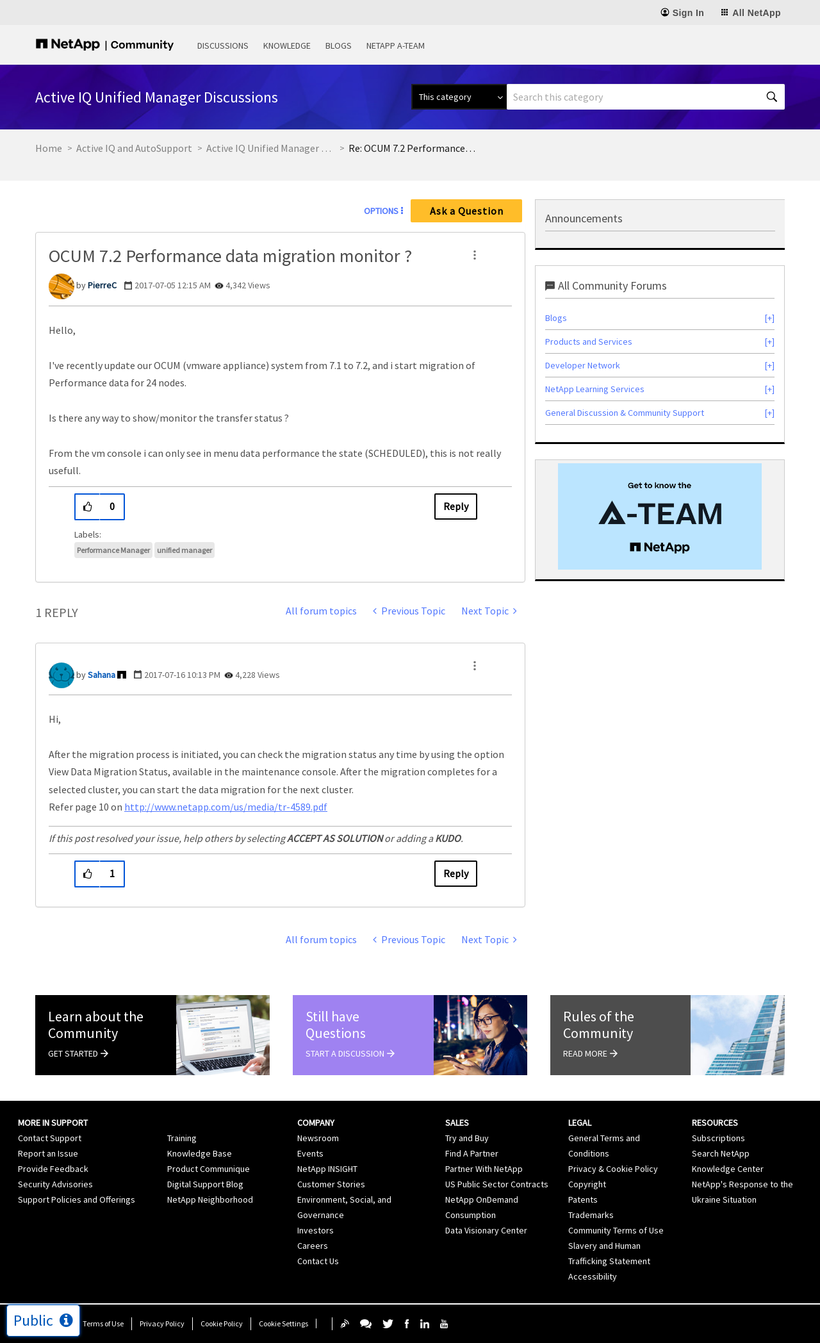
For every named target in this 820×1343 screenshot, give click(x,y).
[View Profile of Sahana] (101, 674)
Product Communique (208, 1168)
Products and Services (588, 341)
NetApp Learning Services (594, 389)
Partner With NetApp (484, 1168)
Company (315, 1122)
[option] (660, 516)
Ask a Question (467, 210)
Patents (583, 1199)
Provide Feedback (53, 1168)
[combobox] (646, 97)
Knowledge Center (728, 1168)
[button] (474, 255)
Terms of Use (103, 1323)
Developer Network (582, 365)
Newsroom (318, 1138)
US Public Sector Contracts (496, 1184)
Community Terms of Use (616, 1230)
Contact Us (318, 1261)
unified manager (184, 550)
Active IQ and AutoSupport (134, 148)
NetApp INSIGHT (327, 1168)
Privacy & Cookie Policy (613, 1168)
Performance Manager (113, 550)
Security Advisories (55, 1184)
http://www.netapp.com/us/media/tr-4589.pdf (225, 806)
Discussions (223, 45)
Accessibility (592, 1276)
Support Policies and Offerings (76, 1199)
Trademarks (591, 1215)
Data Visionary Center (486, 1230)
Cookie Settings (283, 1323)
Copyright (587, 1184)
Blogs (338, 45)
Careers (312, 1245)
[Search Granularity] (459, 97)
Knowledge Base (199, 1153)
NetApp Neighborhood (210, 1199)
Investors (315, 1230)
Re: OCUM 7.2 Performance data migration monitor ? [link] (412, 148)
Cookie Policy (222, 1323)
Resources (715, 1122)
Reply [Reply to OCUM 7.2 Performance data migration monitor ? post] (455, 506)
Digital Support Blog (205, 1184)
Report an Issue (48, 1153)
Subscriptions (718, 1138)
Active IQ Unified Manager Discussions (270, 148)
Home (48, 148)
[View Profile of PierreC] (102, 285)
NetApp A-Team (395, 45)
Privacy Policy (162, 1323)
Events (310, 1153)
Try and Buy (467, 1138)
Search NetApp (721, 1153)
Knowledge (287, 45)
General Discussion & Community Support (624, 412)
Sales (457, 1122)
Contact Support (49, 1138)
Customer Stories (331, 1184)
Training (182, 1138)
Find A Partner (471, 1153)
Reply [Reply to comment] (455, 873)
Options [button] (381, 211)
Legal (579, 1122)
